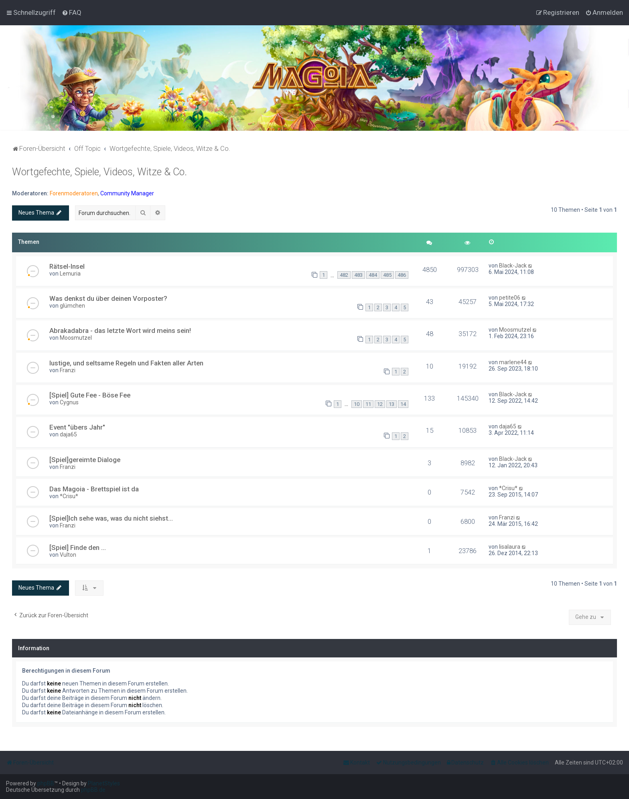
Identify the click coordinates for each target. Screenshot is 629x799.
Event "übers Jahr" (77, 427)
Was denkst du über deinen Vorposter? (108, 298)
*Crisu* (69, 496)
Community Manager (127, 193)
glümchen (72, 305)
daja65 (68, 434)
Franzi (67, 370)
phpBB (45, 783)
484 (373, 275)
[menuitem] (71, 12)
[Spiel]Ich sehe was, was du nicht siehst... (111, 518)
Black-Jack (513, 265)
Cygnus (69, 402)
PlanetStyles (104, 783)
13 (391, 404)
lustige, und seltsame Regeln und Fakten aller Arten (126, 363)
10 (356, 404)
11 (368, 404)
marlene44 (513, 362)
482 (344, 275)
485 (387, 275)
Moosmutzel (76, 338)
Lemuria (70, 273)
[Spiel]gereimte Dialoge (84, 460)
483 (358, 275)
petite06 (509, 297)
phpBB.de (93, 790)
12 (380, 404)
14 (403, 404)
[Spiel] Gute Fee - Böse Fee (89, 395)
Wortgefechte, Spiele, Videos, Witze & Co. (99, 172)
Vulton (68, 555)
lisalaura (509, 546)
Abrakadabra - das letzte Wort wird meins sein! (120, 330)
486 (402, 275)
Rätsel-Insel (67, 266)
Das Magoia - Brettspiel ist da (94, 489)
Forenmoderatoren (74, 193)
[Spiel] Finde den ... (77, 547)
